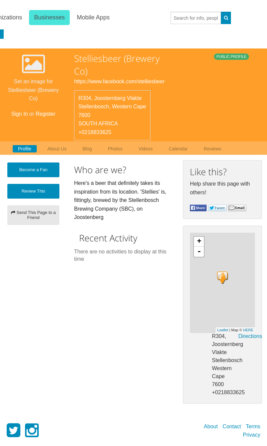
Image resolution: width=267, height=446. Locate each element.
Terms (253, 426)
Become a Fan (33, 169)
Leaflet (222, 330)
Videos (146, 148)
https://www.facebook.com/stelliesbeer (119, 81)
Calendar (178, 148)
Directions (250, 336)
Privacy (251, 435)
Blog (87, 148)
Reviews (212, 148)
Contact (232, 426)
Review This (33, 191)
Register (46, 114)
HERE (248, 330)
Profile (24, 148)
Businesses (49, 17)
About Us (57, 148)
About (211, 426)
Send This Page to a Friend (33, 215)
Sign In (19, 114)
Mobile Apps (92, 17)
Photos (115, 148)
